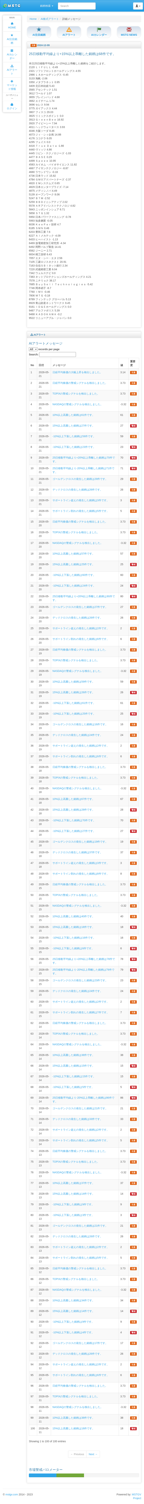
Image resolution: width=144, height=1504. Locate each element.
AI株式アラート (50, 18)
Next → (93, 1454)
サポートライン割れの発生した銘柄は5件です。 (80, 510)
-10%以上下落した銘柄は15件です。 (74, 1076)
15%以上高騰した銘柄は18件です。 (73, 926)
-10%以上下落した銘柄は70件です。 (74, 820)
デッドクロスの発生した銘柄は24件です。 (77, 734)
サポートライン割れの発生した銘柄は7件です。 (80, 1012)
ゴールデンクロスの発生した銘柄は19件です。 (80, 841)
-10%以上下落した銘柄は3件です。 (73, 1215)
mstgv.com (11, 1494)
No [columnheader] (32, 365)
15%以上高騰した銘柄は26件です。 (73, 692)
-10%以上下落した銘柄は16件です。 (74, 937)
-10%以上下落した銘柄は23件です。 (74, 446)
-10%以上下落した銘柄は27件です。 (74, 830)
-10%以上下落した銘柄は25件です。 (74, 713)
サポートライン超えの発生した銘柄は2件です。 (80, 628)
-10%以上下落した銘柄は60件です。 (74, 574)
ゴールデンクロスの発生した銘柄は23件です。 (80, 980)
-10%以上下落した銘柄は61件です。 (74, 702)
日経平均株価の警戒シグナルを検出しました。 (80, 382)
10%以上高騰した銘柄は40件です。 (73, 916)
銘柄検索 (46, 5)
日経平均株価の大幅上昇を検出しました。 (77, 372)
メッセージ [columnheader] (59, 365)
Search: (52, 354)
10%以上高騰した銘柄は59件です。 (73, 681)
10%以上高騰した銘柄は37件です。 (73, 1183)
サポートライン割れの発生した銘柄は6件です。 (80, 638)
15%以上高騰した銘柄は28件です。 (73, 809)
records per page (44, 349)
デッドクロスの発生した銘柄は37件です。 (77, 852)
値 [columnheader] (121, 365)
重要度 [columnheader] (132, 363)
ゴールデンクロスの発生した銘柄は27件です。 (80, 606)
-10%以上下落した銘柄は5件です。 (73, 1087)
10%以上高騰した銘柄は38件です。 (73, 1055)
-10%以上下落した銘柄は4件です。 (73, 1332)
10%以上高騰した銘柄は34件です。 (73, 1300)
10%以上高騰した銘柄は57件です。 (73, 553)
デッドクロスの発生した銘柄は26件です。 (77, 489)
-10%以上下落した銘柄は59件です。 (74, 436)
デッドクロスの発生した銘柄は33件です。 (77, 1119)
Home (33, 18)
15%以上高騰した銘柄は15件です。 (73, 1065)
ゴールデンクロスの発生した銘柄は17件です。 (80, 1343)
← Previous (77, 1454)
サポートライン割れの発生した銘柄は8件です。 (80, 873)
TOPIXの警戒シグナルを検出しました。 (76, 393)
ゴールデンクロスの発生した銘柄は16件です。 (80, 724)
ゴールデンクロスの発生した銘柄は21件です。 (80, 1108)
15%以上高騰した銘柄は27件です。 (73, 425)
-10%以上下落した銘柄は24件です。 (74, 585)
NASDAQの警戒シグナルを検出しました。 (77, 404)
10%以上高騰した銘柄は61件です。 (73, 414)
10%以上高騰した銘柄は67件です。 (73, 798)
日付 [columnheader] (41, 365)
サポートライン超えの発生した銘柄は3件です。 (80, 500)
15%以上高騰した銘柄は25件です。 (73, 564)
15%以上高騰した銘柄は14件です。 (73, 1193)
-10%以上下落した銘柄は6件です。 (73, 948)
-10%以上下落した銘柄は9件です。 (73, 1204)
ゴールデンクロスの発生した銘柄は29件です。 (80, 478)
